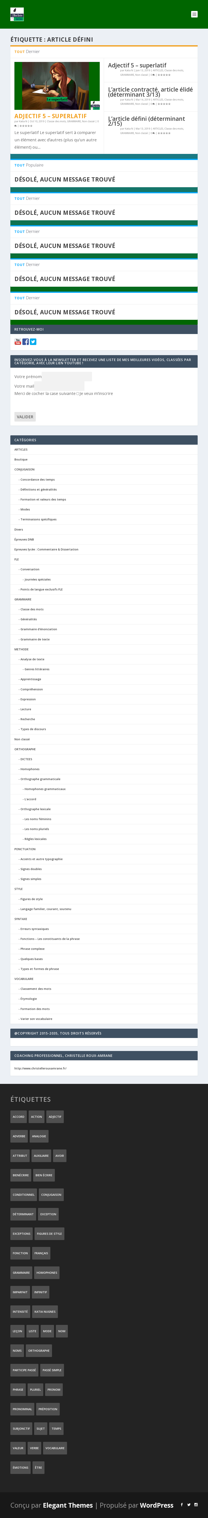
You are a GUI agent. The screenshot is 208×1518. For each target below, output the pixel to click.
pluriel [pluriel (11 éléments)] (35, 1389)
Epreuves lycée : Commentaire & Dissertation (46, 549)
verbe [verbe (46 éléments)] (34, 1448)
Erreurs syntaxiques (35, 929)
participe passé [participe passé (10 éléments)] (24, 1370)
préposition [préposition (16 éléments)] (48, 1409)
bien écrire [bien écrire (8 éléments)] (44, 1175)
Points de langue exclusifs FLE (42, 589)
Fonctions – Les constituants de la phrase (50, 939)
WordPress (156, 1505)
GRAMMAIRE (74, 121)
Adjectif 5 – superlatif (50, 116)
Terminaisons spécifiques (38, 519)
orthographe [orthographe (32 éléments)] (39, 1350)
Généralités (29, 619)
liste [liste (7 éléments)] (32, 1331)
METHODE (21, 649)
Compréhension (32, 689)
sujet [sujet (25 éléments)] (41, 1428)
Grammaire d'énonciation (39, 629)
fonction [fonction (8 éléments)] (20, 1253)
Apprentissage (31, 679)
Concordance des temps (38, 479)
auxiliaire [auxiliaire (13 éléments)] (41, 1155)
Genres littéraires (37, 669)
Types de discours (33, 729)
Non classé (88, 121)
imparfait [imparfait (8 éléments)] (20, 1292)
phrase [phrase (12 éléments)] (18, 1389)
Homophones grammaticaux (45, 789)
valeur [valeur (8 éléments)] (18, 1448)
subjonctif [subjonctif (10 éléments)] (21, 1428)
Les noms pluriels (37, 829)
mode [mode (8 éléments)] (47, 1331)
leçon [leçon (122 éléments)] (17, 1331)
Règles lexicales (36, 839)
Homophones (30, 769)
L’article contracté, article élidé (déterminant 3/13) (150, 91)
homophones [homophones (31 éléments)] (47, 1272)
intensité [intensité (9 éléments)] (20, 1311)
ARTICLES (158, 70)
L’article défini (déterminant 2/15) (146, 121)
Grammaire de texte (35, 639)
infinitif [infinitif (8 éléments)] (40, 1292)
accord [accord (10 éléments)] (18, 1116)
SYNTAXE (20, 919)
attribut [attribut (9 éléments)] (20, 1155)
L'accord (30, 799)
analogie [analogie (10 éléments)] (39, 1136)
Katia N (23, 121)
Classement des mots (36, 988)
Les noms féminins (38, 819)
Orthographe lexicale (36, 809)
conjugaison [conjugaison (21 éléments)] (51, 1194)
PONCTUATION (25, 849)
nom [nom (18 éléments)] (61, 1331)
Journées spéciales (38, 579)
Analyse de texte (32, 659)
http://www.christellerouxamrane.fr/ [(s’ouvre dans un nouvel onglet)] (40, 1068)
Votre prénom (28, 376)
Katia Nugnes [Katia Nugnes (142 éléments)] (45, 1311)
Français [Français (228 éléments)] (41, 1253)
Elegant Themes (68, 1505)
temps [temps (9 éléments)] (56, 1428)
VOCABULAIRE (24, 979)
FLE (16, 559)
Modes (25, 509)
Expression (28, 699)
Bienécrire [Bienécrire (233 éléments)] (21, 1175)
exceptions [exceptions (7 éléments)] (21, 1233)
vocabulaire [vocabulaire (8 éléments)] (55, 1448)
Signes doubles (31, 869)
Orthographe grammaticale (40, 779)
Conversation (30, 569)
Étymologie (29, 998)
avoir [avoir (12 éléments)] (59, 1155)
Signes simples (31, 879)
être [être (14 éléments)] (38, 1467)
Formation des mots (35, 1009)
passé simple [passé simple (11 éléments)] (52, 1370)
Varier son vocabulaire (36, 1019)
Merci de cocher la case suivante (45, 393)
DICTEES (26, 759)
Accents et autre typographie (42, 859)
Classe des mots (56, 121)
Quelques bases (32, 959)
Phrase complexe (32, 948)
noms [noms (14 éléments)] (17, 1350)
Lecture (26, 709)
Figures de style (32, 899)
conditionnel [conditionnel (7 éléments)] (24, 1194)
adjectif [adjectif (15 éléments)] (55, 1116)
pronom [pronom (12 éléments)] (54, 1389)
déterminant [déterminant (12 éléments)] (23, 1214)
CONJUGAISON (24, 469)
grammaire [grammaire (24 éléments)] (21, 1272)
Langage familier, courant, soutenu (46, 909)
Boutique (20, 459)
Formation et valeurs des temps (43, 499)
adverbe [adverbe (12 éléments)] (19, 1136)
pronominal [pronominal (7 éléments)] (22, 1409)
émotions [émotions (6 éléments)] (20, 1467)
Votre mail (24, 386)
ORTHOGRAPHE (25, 749)
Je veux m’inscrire (94, 393)
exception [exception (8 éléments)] (48, 1214)
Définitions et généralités (39, 489)
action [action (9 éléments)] (36, 1116)
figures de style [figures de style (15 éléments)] (49, 1233)
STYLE (18, 889)
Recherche (28, 719)
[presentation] (45, 404)
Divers (18, 529)
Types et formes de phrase (40, 969)
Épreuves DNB (24, 539)
